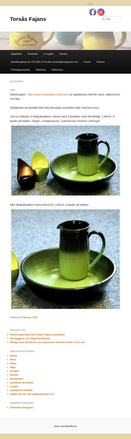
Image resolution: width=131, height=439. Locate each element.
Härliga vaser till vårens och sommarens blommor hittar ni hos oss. (47, 342)
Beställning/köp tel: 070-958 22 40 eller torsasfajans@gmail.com (44, 62)
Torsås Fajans (28, 19)
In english (48, 54)
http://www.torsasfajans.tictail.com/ (48, 94)
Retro (13, 359)
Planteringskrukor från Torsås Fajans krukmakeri (37, 334)
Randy (13, 355)
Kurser (87, 62)
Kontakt (63, 54)
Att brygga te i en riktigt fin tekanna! (30, 338)
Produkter (33, 54)
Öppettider (16, 54)
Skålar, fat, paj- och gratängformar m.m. (32, 394)
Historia (100, 62)
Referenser (57, 69)
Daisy (13, 363)
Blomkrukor (16, 378)
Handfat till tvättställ (21, 390)
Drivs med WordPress (65, 426)
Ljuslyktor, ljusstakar (21, 382)
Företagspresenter (20, 69)
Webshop (41, 69)
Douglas (14, 371)
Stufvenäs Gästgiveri (21, 407)
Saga (13, 367)
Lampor (14, 386)
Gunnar (14, 374)
